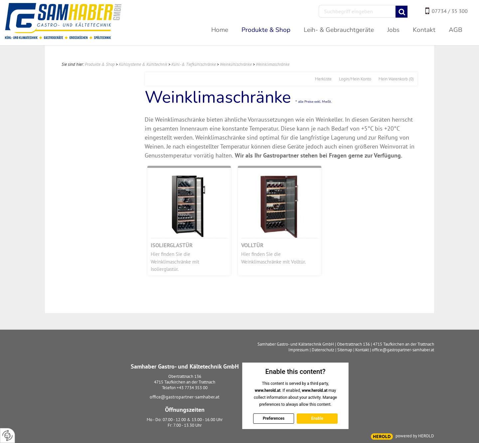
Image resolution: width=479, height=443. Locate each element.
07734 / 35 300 (450, 11)
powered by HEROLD (415, 436)
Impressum (298, 350)
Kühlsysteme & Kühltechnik (143, 64)
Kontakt (362, 350)
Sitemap (344, 350)
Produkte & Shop (100, 64)
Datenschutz (323, 350)
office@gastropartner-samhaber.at (185, 397)
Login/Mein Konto (355, 79)
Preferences (273, 418)
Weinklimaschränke (272, 64)
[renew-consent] (7, 435)
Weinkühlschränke (236, 64)
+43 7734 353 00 (192, 387)
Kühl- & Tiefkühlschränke (193, 64)
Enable (317, 418)
